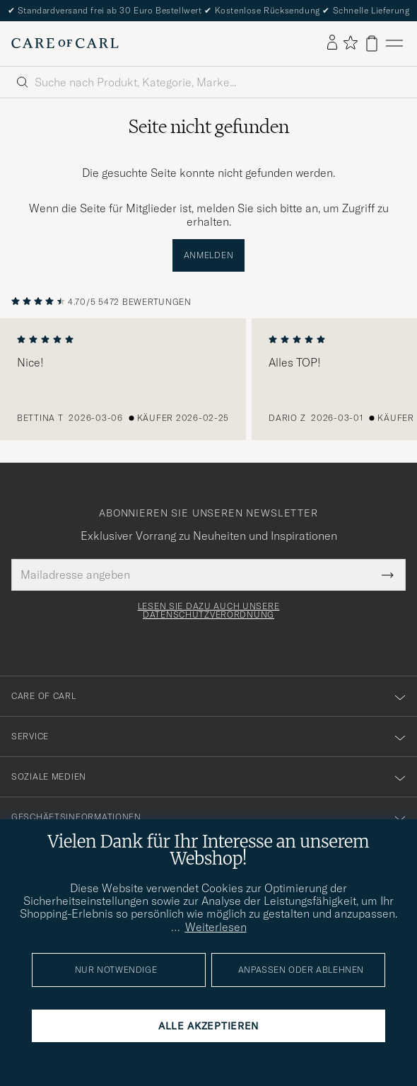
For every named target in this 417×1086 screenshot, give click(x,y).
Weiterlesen (216, 926)
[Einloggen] (332, 43)
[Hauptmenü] (394, 43)
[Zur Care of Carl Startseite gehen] (65, 43)
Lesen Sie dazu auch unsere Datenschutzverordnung (209, 610)
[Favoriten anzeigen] (350, 43)
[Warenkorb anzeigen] (372, 43)
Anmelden (209, 255)
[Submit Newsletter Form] (387, 574)
